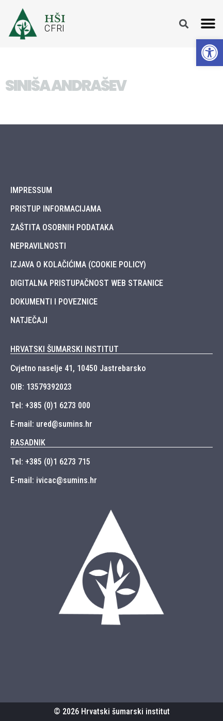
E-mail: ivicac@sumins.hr (53, 480)
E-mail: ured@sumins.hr (51, 424)
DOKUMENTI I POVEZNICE (54, 302)
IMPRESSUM (31, 190)
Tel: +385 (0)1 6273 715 (50, 462)
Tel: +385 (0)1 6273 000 (50, 405)
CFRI (54, 28)
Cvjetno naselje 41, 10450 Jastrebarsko (78, 368)
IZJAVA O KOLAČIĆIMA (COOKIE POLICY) (78, 264)
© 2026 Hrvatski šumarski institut (112, 711)
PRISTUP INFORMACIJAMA (55, 209)
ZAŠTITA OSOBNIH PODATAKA (62, 227)
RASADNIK (27, 442)
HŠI (55, 18)
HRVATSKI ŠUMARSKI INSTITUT (64, 349)
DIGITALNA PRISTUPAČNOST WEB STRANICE (86, 283)
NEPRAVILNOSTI (38, 246)
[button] (208, 23)
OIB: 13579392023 (41, 387)
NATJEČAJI (28, 320)
